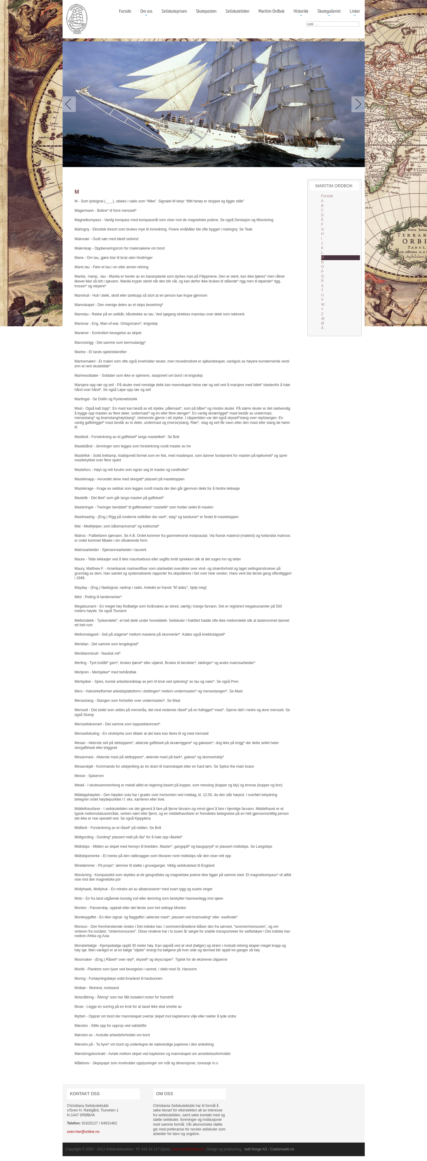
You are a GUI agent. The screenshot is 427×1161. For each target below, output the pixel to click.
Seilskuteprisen (174, 11)
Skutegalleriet (329, 13)
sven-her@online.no (83, 1132)
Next (357, 104)
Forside (125, 11)
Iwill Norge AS (255, 1149)
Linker (355, 13)
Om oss (146, 13)
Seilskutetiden (238, 11)
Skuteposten (206, 11)
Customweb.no (282, 1149)
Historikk (300, 13)
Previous (70, 104)
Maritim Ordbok (271, 11)
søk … (306, 21)
